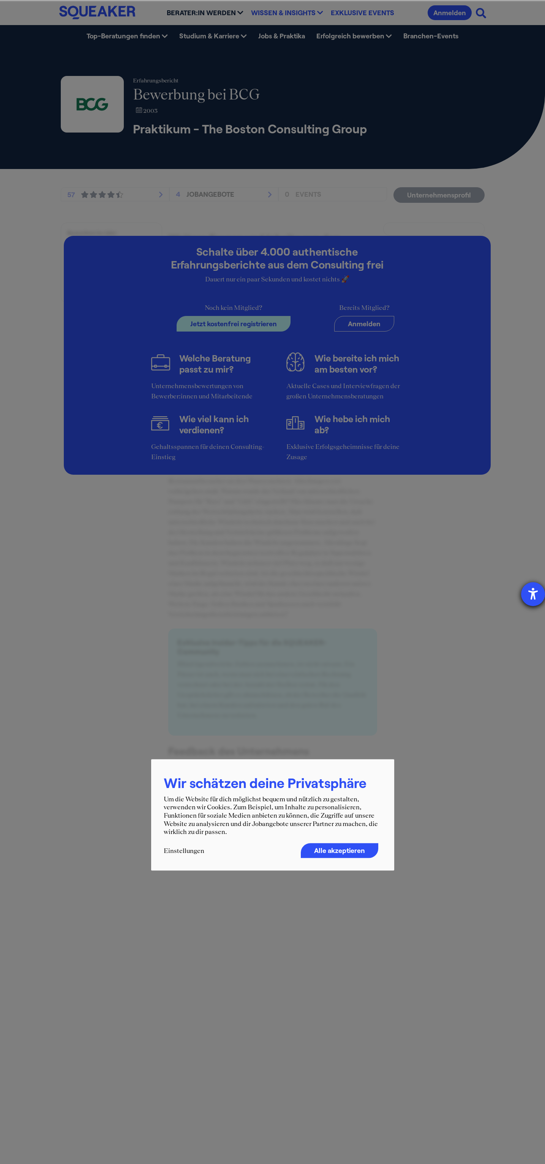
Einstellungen (184, 850)
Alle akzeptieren (339, 850)
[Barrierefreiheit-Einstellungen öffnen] (533, 594)
